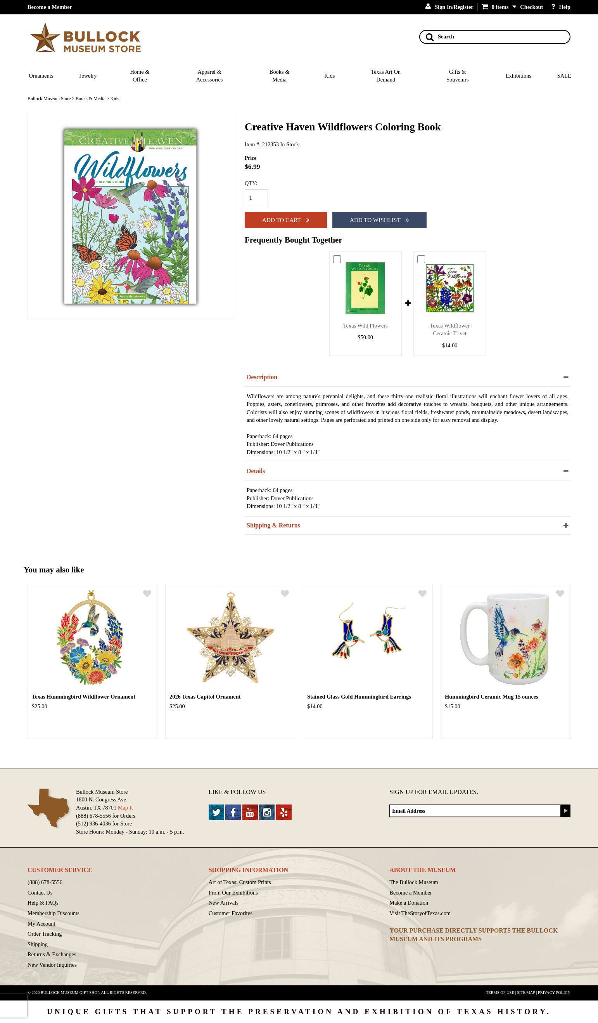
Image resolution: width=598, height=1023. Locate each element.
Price (250, 158)
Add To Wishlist (379, 220)
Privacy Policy (554, 992)
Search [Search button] (440, 37)
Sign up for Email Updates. (433, 792)
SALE (564, 76)
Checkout (531, 7)
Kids (329, 76)
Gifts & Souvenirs (457, 76)
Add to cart (285, 220)
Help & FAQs (43, 903)
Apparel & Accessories (209, 76)
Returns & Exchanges (52, 954)
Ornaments (41, 76)
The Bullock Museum (413, 882)
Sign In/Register (449, 6)
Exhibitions (518, 76)
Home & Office (139, 76)
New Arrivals (224, 903)
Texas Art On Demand (386, 76)
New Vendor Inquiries (52, 965)
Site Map (526, 992)
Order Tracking (45, 934)
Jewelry (88, 76)
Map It (125, 808)
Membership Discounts (54, 913)
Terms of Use (500, 992)
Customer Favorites (230, 913)
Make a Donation (408, 903)
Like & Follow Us (237, 792)
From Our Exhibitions (233, 892)
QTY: (251, 183)
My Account (41, 924)
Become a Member (50, 7)
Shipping (38, 944)
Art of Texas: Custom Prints (240, 882)
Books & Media (280, 76)
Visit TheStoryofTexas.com (420, 913)
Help (560, 6)
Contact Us (40, 892)
